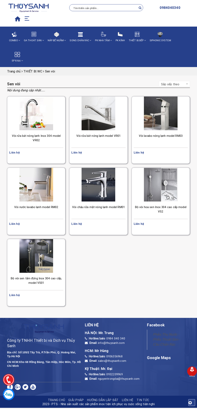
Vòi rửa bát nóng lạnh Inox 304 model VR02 (36, 138)
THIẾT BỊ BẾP (137, 36)
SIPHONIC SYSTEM (160, 36)
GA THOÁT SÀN (34, 36)
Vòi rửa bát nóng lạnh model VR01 (98, 136)
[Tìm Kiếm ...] (106, 7)
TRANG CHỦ (56, 401)
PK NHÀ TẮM (103, 36)
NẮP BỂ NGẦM (57, 36)
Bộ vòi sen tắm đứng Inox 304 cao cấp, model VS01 (36, 281)
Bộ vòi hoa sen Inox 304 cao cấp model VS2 (160, 210)
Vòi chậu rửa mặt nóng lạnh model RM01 (98, 207)
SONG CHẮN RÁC (80, 36)
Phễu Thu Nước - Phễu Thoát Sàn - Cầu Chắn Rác (166, 340)
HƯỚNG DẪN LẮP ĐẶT (102, 401)
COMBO (14, 36)
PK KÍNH (120, 36)
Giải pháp (76, 401)
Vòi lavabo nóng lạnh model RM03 (161, 136)
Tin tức (143, 401)
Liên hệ (128, 401)
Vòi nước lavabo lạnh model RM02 (36, 207)
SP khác (17, 57)
